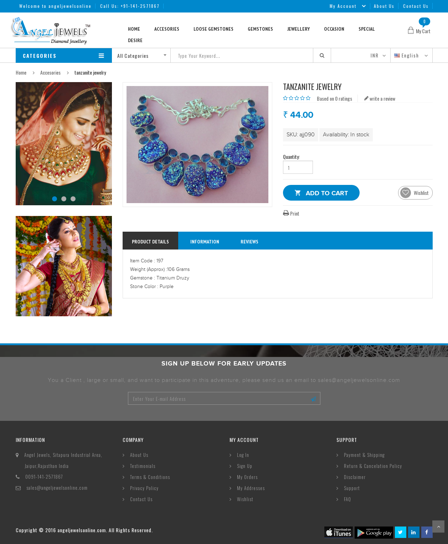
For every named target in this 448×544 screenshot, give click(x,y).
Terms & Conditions (150, 476)
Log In (243, 454)
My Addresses (251, 488)
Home (134, 29)
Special (367, 29)
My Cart (423, 31)
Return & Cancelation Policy (373, 465)
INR (375, 55)
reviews (249, 241)
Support (352, 488)
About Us (384, 6)
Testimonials (142, 465)
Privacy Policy (144, 488)
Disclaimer (355, 476)
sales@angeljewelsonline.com (57, 487)
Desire (135, 40)
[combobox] (143, 55)
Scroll (438, 526)
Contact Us (416, 6)
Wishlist (245, 499)
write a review (379, 98)
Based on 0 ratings (334, 98)
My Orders (247, 476)
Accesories (166, 29)
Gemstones (260, 29)
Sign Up (244, 465)
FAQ (347, 499)
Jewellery (298, 29)
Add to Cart (327, 194)
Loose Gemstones (213, 29)
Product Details (150, 241)
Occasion (334, 29)
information (204, 241)
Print (291, 213)
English (407, 55)
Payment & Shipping (364, 454)
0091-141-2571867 (44, 476)
